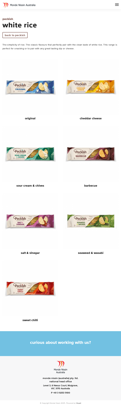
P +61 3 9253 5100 (60, 392)
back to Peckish (15, 35)
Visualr (78, 403)
